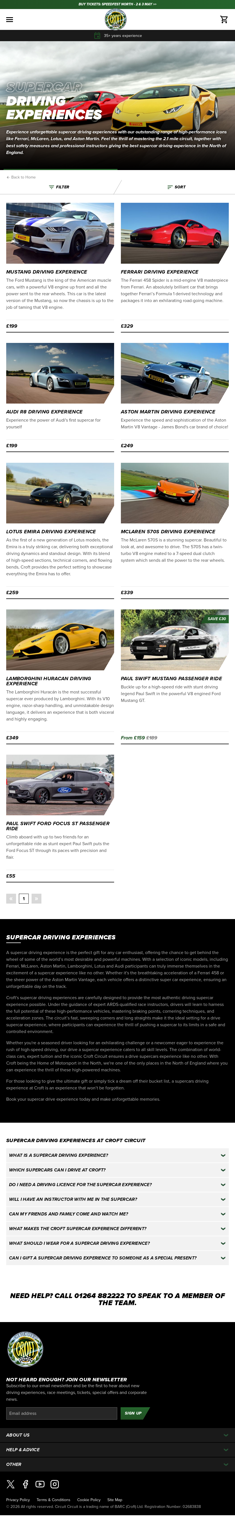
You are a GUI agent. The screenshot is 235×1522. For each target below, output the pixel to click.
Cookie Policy (89, 1499)
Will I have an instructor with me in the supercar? (73, 1199)
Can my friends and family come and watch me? (68, 1214)
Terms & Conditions (53, 1499)
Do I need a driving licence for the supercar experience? (80, 1185)
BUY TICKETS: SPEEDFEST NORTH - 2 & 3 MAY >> (117, 4)
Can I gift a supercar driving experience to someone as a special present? (102, 1258)
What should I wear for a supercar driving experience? (79, 1243)
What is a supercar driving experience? (58, 1155)
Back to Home (21, 177)
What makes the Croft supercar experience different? (77, 1229)
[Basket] (224, 19)
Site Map (114, 1499)
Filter (58, 187)
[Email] (61, 1413)
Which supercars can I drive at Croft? (57, 1170)
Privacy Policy (18, 1499)
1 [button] (24, 899)
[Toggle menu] (9, 19)
